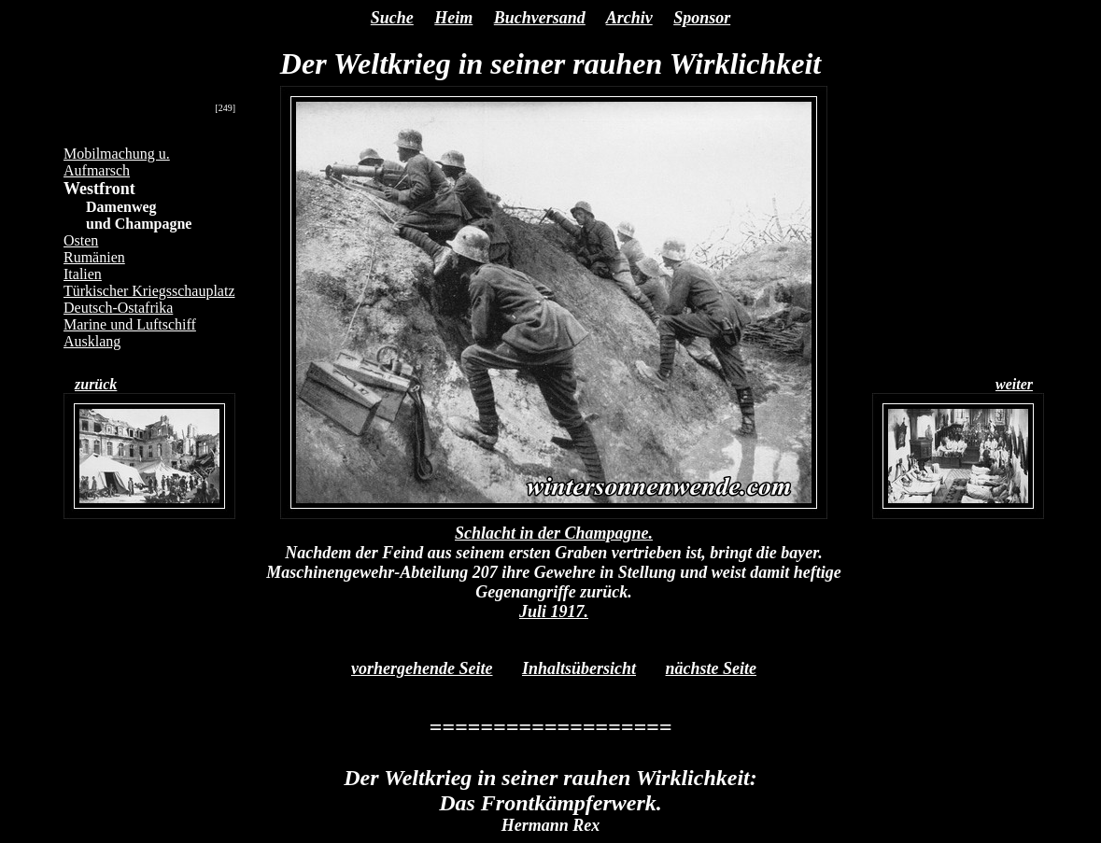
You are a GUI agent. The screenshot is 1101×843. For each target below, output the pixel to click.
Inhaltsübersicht (579, 668)
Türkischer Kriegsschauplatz (149, 291)
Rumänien (94, 257)
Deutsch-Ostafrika (118, 308)
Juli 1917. (553, 611)
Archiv (629, 17)
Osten (81, 240)
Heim (453, 17)
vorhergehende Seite (421, 668)
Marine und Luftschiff (130, 324)
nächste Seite (711, 668)
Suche (392, 17)
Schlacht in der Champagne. (554, 533)
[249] (225, 108)
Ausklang (92, 341)
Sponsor (701, 17)
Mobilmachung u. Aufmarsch (117, 162)
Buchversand (540, 17)
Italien (83, 274)
